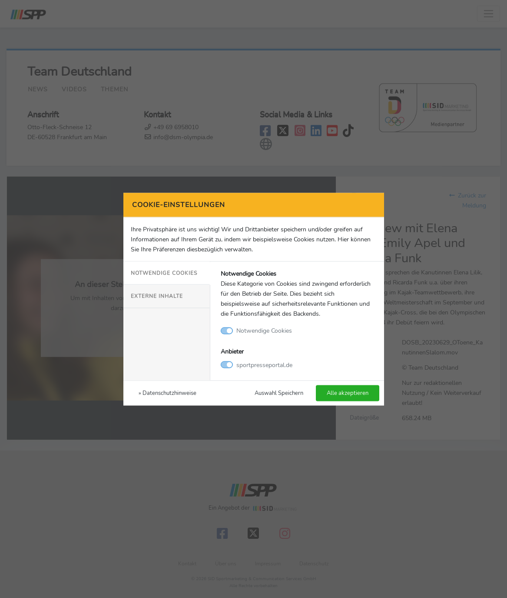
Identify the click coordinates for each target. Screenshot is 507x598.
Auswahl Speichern (279, 392)
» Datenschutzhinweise (167, 392)
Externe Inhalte (157, 296)
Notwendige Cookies (164, 273)
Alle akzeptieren (347, 392)
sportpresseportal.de (264, 364)
